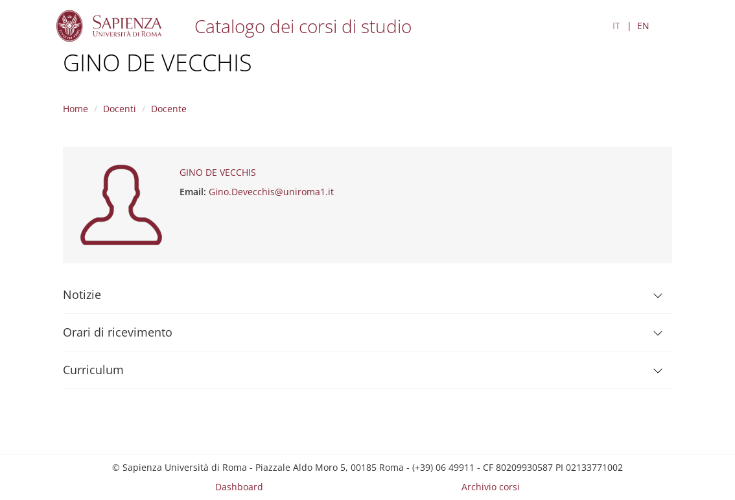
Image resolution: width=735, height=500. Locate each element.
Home (75, 108)
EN (643, 25)
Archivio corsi (490, 487)
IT (616, 25)
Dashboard (239, 487)
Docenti (119, 108)
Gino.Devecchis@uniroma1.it (271, 191)
